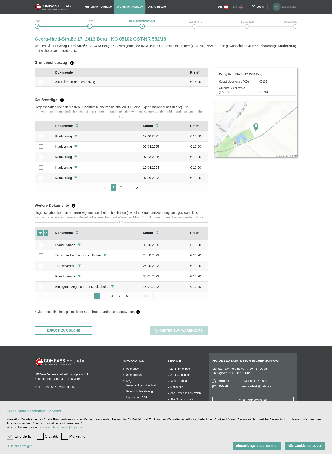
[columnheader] (44, 72)
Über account (134, 375)
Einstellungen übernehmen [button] (257, 446)
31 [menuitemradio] (144, 296)
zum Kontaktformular (253, 400)
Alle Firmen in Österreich (185, 393)
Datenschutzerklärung (53, 427)
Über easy (132, 368)
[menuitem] (136, 187)
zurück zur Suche (63, 330)
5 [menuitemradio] (127, 296)
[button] (21, 446)
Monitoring (176, 387)
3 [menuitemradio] (129, 187)
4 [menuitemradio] (119, 296)
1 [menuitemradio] (113, 187)
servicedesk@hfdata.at (257, 386)
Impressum (78, 427)
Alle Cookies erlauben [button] (305, 446)
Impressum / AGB (137, 397)
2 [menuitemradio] (121, 187)
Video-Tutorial (178, 381)
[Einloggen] (253, 7)
